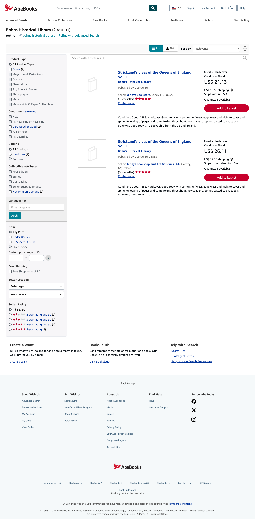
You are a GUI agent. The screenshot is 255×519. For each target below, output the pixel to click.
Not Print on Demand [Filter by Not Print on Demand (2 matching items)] (26, 191)
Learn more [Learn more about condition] (29, 111)
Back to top (128, 383)
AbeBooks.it (116, 483)
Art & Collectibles (139, 20)
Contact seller (126, 103)
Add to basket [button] (226, 108)
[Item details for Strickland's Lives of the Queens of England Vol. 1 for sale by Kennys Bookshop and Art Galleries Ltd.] (92, 153)
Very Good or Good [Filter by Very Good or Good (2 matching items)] (25, 126)
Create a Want (18, 361)
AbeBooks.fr (96, 483)
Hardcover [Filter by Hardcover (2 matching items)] (19, 154)
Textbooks (177, 20)
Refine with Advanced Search (78, 35)
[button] (245, 58)
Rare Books (100, 20)
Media (110, 407)
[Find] (153, 8)
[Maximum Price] (36, 258)
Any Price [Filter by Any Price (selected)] (17, 232)
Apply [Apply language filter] (14, 215)
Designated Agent (116, 440)
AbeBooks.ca (163, 483)
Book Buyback (71, 413)
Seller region (17, 286)
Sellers (208, 20)
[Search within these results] (159, 58)
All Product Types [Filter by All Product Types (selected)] (22, 64)
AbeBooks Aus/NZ (139, 483)
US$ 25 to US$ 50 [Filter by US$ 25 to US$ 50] (22, 242)
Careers (110, 413)
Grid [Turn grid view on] (170, 48)
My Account (208, 8)
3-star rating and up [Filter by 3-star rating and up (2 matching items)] (34, 319)
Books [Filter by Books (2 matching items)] (16, 69)
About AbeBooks (116, 400)
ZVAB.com (205, 483)
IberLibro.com (185, 483)
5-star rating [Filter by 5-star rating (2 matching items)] (29, 329)
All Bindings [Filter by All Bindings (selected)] (18, 149)
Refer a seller (70, 420)
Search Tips (178, 350)
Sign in (191, 8)
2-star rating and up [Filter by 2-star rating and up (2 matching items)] (34, 314)
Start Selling (241, 20)
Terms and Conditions (180, 503)
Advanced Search (16, 20)
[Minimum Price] (16, 258)
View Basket (28, 427)
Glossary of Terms (182, 356)
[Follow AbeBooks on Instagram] (193, 420)
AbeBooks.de (75, 483)
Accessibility (113, 447)
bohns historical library (39, 35)
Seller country (18, 294)
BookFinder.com (127, 491)
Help (243, 8)
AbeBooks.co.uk (52, 483)
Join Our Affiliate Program (78, 407)
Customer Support (159, 407)
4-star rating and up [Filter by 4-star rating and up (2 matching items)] (34, 324)
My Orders (27, 420)
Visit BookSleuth (100, 361)
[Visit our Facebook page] (193, 402)
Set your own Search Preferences (191, 361)
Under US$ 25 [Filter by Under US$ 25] (20, 237)
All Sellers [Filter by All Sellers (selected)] (19, 309)
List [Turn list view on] (156, 48)
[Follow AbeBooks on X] (193, 410)
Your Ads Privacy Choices (120, 433)
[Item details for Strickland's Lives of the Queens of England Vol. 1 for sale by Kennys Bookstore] (92, 84)
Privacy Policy (114, 427)
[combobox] (101, 8)
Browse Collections (60, 20)
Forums (111, 420)
